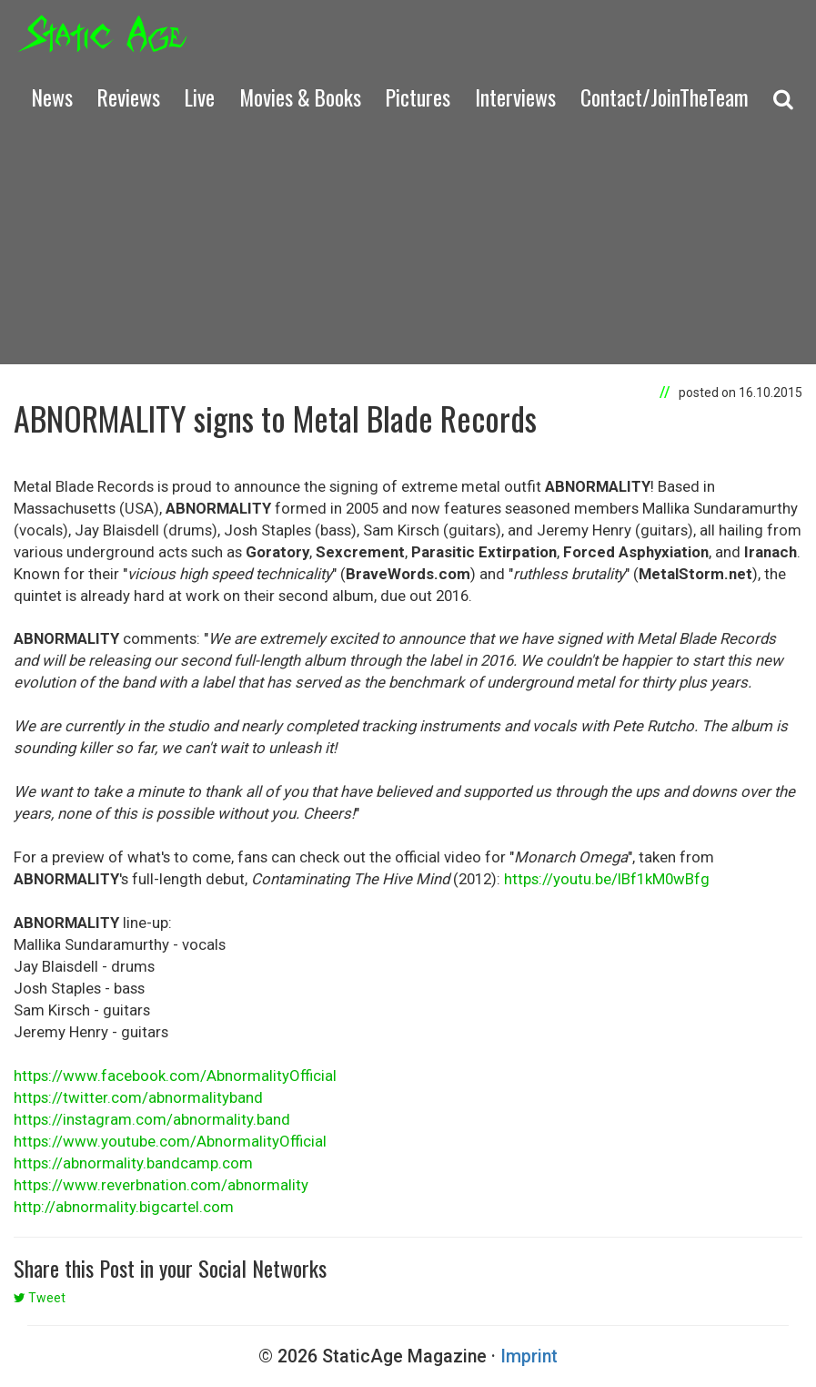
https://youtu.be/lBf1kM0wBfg (607, 879)
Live (200, 97)
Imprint (529, 1356)
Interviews (515, 97)
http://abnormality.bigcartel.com (124, 1207)
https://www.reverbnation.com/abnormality (161, 1185)
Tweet (39, 1297)
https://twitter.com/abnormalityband (138, 1097)
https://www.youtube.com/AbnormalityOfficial (170, 1141)
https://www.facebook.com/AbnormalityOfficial (175, 1075)
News (52, 97)
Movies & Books (300, 97)
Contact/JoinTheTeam (664, 97)
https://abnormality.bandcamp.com (133, 1163)
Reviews (128, 97)
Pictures (418, 97)
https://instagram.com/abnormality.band (152, 1119)
